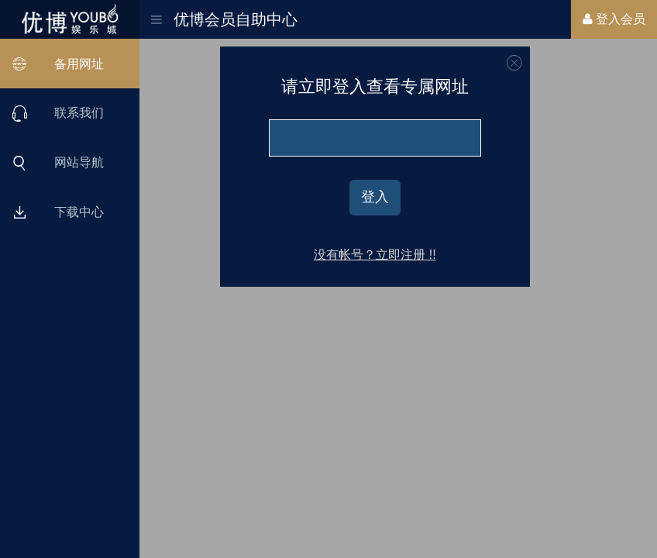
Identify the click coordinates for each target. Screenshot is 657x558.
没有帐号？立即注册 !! (374, 254)
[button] (156, 14)
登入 (375, 197)
